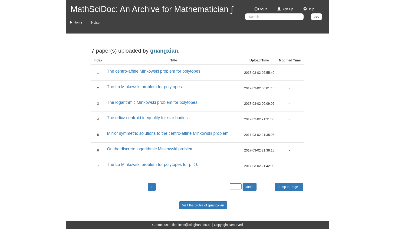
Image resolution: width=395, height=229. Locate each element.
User (95, 22)
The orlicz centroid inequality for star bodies (147, 117)
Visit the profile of (203, 205)
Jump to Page (289, 187)
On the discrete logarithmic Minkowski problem (150, 149)
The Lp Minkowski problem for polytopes (144, 86)
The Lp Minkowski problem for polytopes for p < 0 (152, 164)
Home (75, 22)
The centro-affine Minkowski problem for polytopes (153, 71)
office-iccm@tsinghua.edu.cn (190, 225)
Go (316, 17)
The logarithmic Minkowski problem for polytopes (152, 102)
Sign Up (285, 9)
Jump (249, 187)
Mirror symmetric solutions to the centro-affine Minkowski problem (167, 133)
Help (308, 9)
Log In (260, 9)
